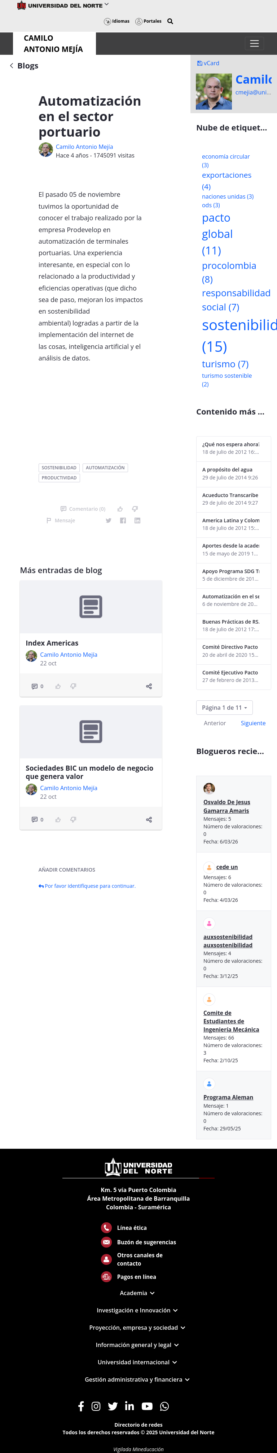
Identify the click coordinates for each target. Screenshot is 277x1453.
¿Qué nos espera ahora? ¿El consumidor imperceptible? (230, 444)
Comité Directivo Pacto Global (230, 646)
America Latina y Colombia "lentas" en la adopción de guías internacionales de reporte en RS (230, 520)
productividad (59, 478)
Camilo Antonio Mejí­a (84, 147)
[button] (170, 21)
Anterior (215, 723)
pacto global (217, 234)
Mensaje (60, 520)
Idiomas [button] (116, 21)
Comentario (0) (83, 508)
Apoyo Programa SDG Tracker (230, 571)
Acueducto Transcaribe (230, 495)
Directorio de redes (138, 1424)
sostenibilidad (59, 468)
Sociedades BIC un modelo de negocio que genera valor (89, 772)
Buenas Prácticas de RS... (230, 621)
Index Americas (52, 643)
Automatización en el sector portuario (230, 596)
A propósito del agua (227, 469)
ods (211, 205)
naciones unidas (228, 196)
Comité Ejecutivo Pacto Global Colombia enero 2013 (230, 672)
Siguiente (253, 723)
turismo (225, 364)
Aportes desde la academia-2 (230, 545)
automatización (105, 468)
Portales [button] (148, 21)
